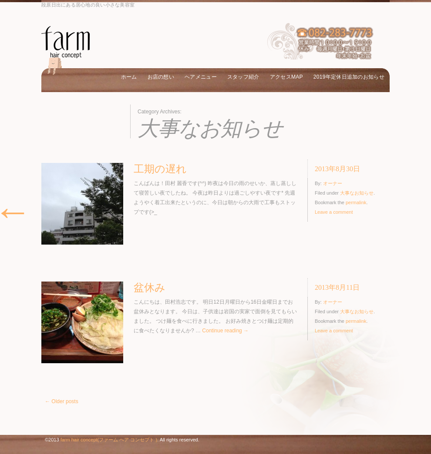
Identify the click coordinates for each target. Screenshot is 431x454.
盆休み (149, 287)
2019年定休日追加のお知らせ (348, 77)
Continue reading (225, 331)
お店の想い (161, 77)
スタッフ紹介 (243, 77)
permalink (356, 202)
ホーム (129, 77)
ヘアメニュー (201, 77)
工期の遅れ (160, 169)
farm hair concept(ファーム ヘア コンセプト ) (109, 439)
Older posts (61, 401)
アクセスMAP (286, 77)
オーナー (332, 183)
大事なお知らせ (357, 193)
